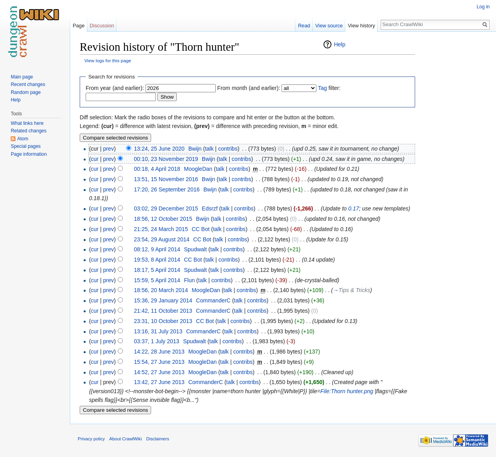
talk (209, 148)
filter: (329, 88)
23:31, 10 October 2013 (163, 321)
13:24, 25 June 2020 (159, 148)
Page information (29, 154)
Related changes (28, 131)
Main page (22, 77)
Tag (322, 88)
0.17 (353, 208)
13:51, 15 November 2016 (166, 179)
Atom (22, 138)
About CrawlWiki (125, 438)
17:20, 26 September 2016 (167, 189)
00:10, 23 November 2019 (166, 159)
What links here (27, 123)
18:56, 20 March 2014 (161, 290)
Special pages (25, 146)
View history (361, 26)
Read (304, 26)
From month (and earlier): (248, 88)
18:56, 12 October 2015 (163, 219)
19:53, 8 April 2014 (157, 259)
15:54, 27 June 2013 (159, 362)
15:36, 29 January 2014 (163, 300)
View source (329, 26)
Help (339, 44)
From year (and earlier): (115, 88)
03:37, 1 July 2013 (156, 341)
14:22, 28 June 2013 (159, 351)
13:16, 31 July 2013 (158, 331)
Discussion (102, 26)
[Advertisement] (454, 158)
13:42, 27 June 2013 (159, 382)
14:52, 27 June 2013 (159, 372)
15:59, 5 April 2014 (157, 280)
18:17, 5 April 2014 (157, 270)
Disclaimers (157, 438)
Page (78, 26)
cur (94, 159)
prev (108, 148)
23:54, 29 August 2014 (162, 239)
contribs (227, 148)
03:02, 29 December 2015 (166, 208)
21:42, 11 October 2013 (163, 311)
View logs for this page (107, 60)
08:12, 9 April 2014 (157, 249)
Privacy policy (91, 438)
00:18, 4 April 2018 (157, 169)
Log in (483, 7)
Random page (25, 92)
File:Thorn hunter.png (346, 391)
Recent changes (28, 84)
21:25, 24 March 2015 (161, 229)
